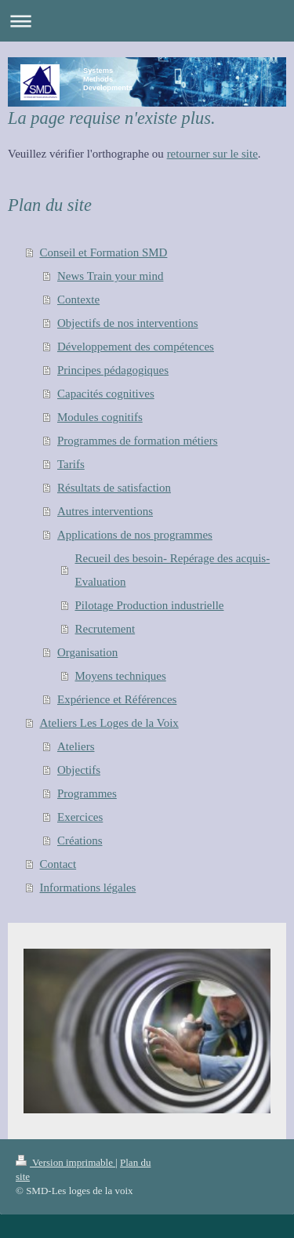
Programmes (87, 793)
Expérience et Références (116, 699)
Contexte (78, 299)
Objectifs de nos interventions (127, 323)
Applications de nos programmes (134, 534)
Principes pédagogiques (113, 370)
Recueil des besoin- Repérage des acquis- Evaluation (172, 570)
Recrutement (105, 629)
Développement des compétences (135, 346)
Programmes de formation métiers (137, 440)
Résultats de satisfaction (114, 487)
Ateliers (75, 746)
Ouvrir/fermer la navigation (147, 21)
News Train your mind (110, 276)
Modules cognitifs (100, 417)
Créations (80, 840)
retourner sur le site (212, 153)
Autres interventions (105, 511)
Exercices (80, 817)
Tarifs (71, 464)
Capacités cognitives (105, 393)
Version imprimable (65, 1162)
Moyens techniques (120, 676)
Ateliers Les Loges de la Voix (109, 723)
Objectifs (78, 770)
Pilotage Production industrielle (149, 605)
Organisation (87, 652)
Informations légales (88, 887)
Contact (58, 864)
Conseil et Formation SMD (104, 252)
